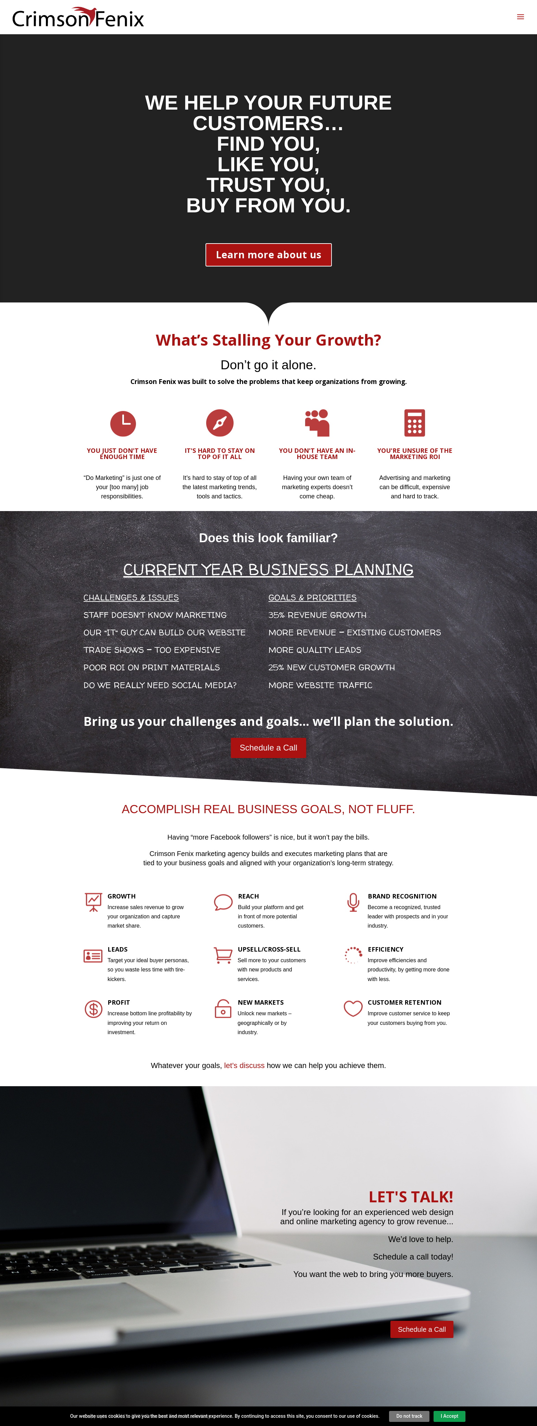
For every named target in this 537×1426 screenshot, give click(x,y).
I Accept (449, 1416)
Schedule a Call (268, 747)
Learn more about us (269, 254)
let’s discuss (244, 1065)
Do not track (409, 1416)
